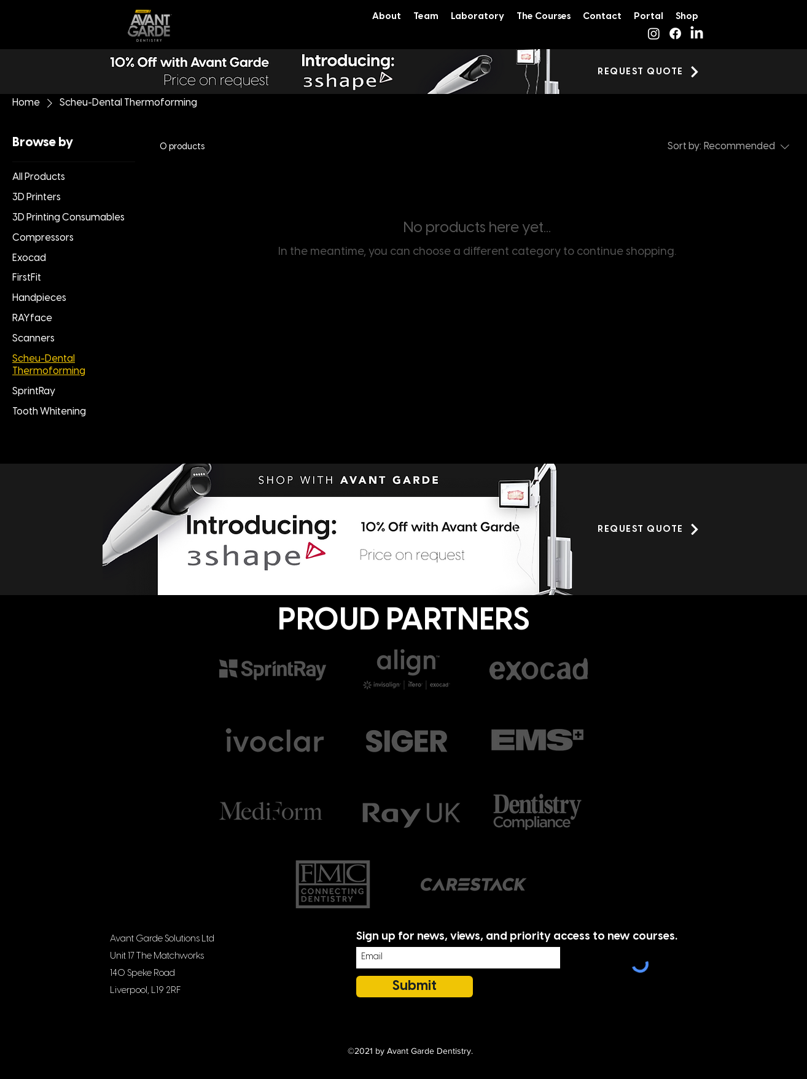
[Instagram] (653, 33)
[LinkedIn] (696, 33)
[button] (649, 71)
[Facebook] (675, 33)
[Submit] (414, 986)
